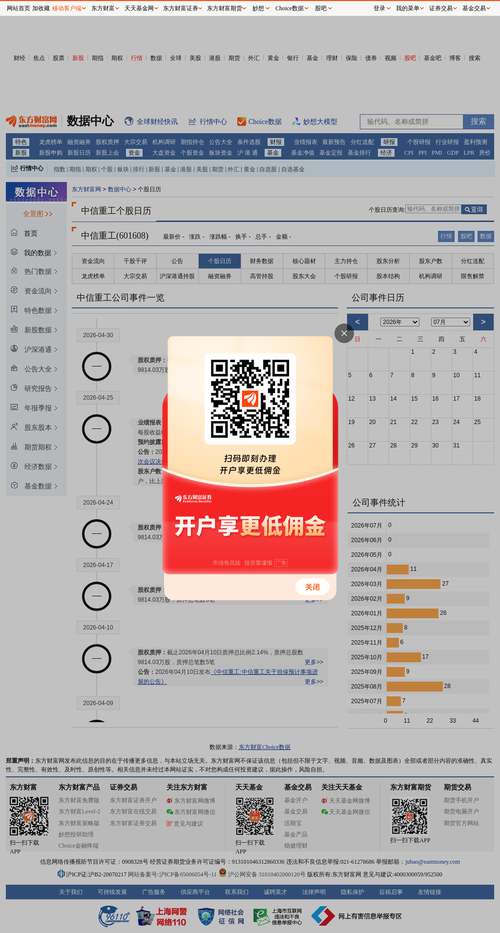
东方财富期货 (224, 8)
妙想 (258, 8)
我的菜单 (407, 8)
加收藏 (41, 8)
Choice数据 (289, 8)
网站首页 (18, 8)
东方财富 (103, 8)
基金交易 (474, 8)
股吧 (321, 8)
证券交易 (441, 8)
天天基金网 (139, 8)
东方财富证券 (180, 8)
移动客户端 (67, 8)
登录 (379, 8)
